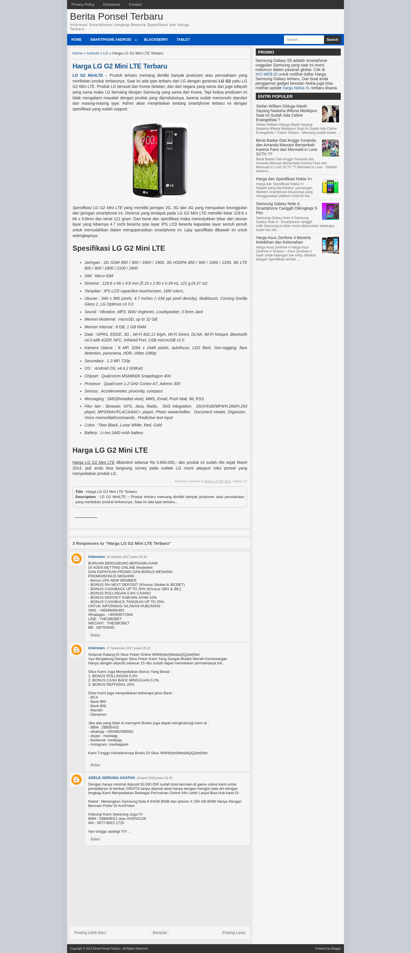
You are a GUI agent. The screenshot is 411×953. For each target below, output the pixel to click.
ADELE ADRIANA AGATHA (111, 778)
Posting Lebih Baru (90, 932)
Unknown (96, 557)
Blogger (336, 948)
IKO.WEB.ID (266, 74)
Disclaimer (111, 4)
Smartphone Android (110, 40)
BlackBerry (156, 40)
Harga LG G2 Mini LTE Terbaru (119, 66)
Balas (95, 635)
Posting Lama (234, 932)
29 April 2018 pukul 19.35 (154, 778)
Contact (135, 4)
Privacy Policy (82, 4)
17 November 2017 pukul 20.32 (129, 648)
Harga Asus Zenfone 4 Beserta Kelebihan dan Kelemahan (283, 239)
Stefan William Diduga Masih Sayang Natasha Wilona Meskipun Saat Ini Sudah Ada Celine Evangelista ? (286, 113)
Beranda (160, 932)
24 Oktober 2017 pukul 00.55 (127, 557)
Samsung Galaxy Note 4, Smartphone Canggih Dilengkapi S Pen (286, 208)
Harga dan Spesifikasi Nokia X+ (284, 179)
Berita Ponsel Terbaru (116, 16)
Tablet (183, 40)
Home (76, 40)
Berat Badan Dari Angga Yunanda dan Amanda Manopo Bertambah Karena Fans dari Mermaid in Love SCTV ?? (286, 147)
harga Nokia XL (296, 88)
